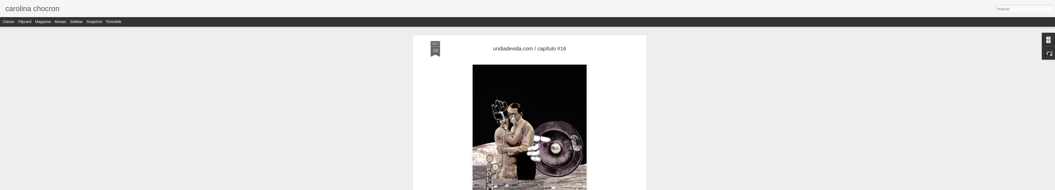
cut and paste (517, 163)
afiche (462, 159)
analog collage (481, 159)
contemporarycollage (486, 163)
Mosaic (60, 22)
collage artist (548, 159)
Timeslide (113, 22)
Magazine (43, 22)
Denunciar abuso (566, 187)
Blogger (548, 187)
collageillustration (604, 159)
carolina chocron (557, 152)
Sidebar (76, 22)
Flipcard (24, 22)
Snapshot (94, 22)
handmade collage (545, 163)
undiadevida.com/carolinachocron (529, 139)
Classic (9, 22)
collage (530, 159)
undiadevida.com (576, 163)
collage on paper (574, 159)
